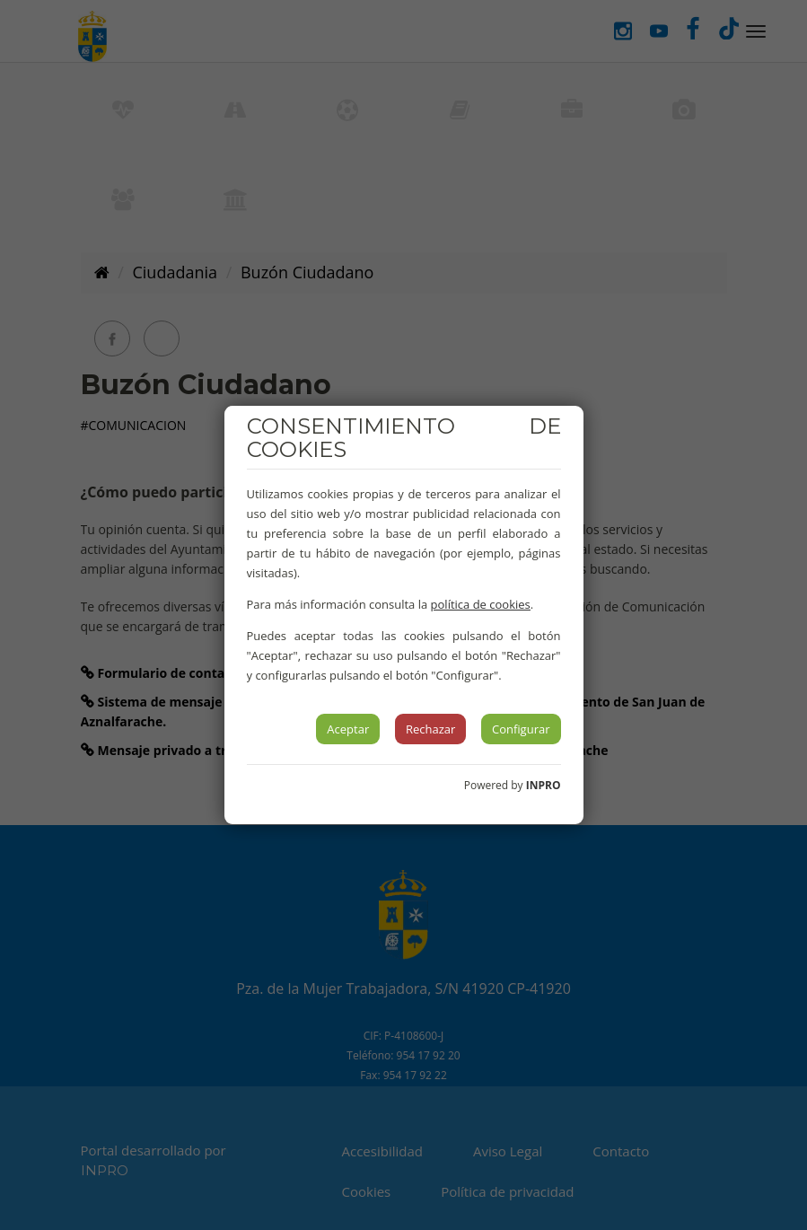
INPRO (543, 785)
